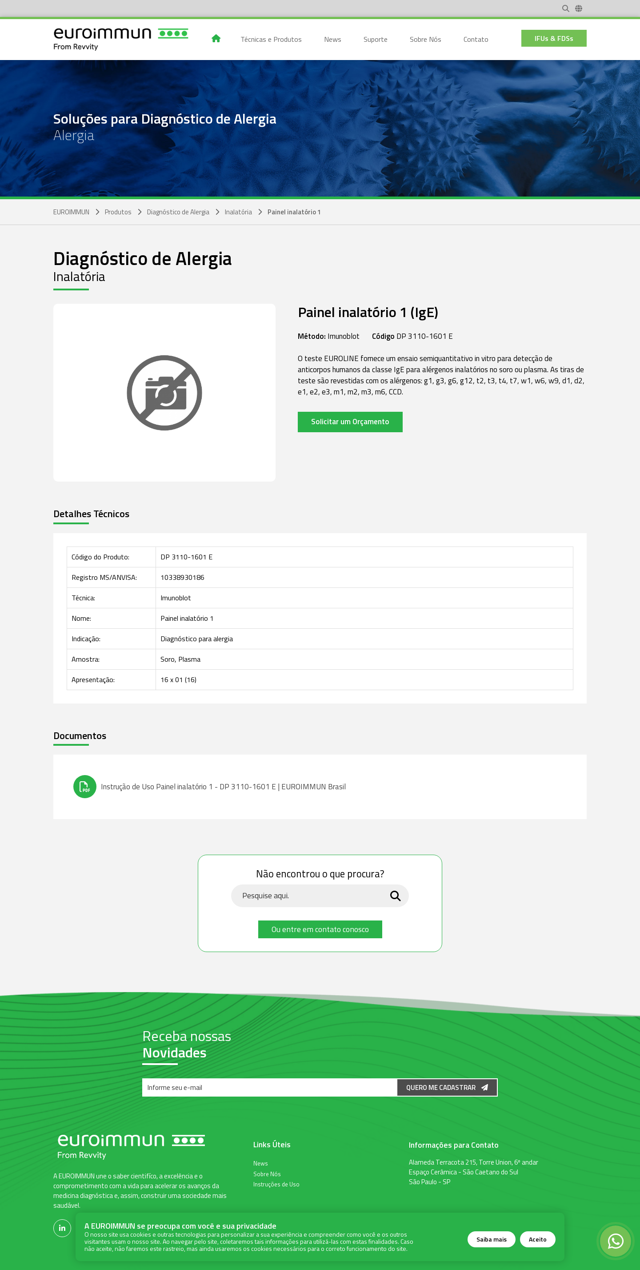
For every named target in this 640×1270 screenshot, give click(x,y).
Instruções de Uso (276, 1184)
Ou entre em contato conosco (320, 929)
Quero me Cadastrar (447, 1087)
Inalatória (238, 212)
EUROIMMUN (71, 212)
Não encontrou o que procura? (320, 874)
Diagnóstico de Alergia (178, 212)
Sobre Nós (267, 1174)
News (260, 1163)
